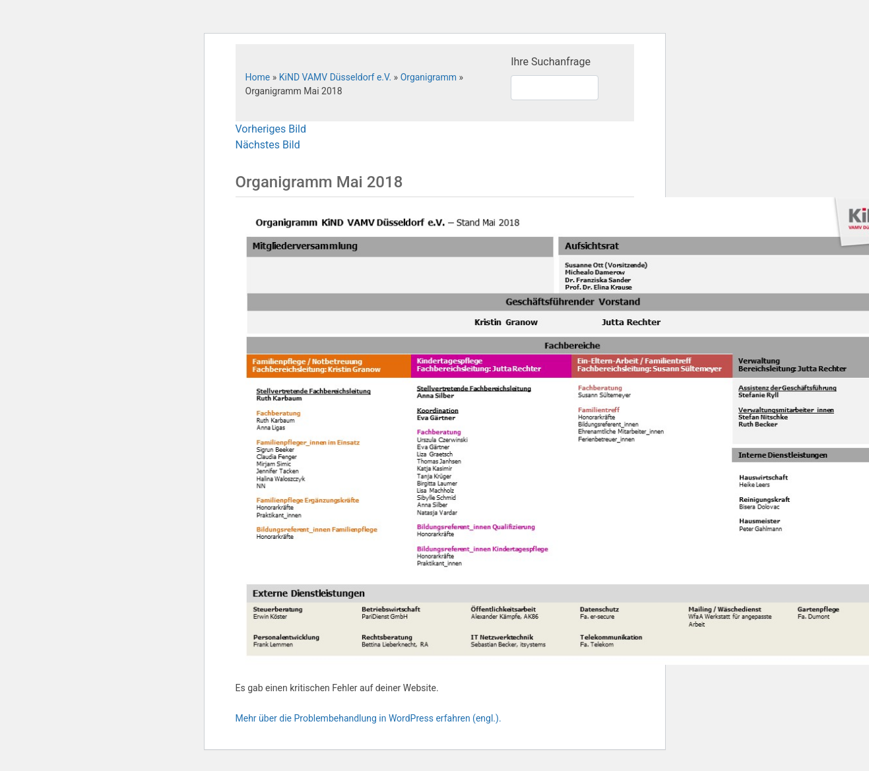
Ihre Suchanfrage (551, 61)
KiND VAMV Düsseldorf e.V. (335, 77)
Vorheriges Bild (271, 129)
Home (258, 77)
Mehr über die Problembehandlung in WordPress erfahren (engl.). (368, 718)
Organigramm (429, 77)
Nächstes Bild (268, 145)
